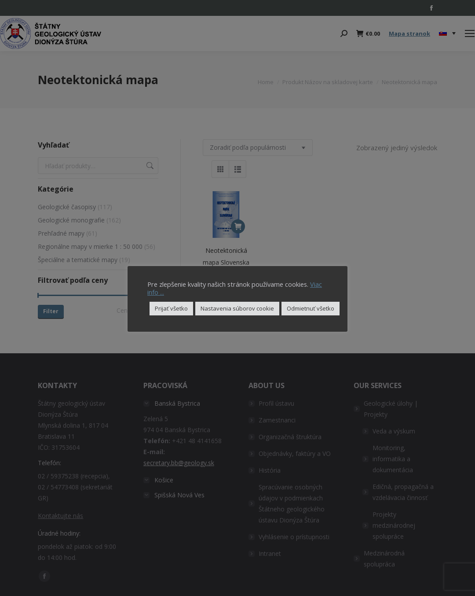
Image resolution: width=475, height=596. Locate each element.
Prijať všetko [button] (171, 308)
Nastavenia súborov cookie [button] (237, 308)
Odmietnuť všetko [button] (310, 308)
